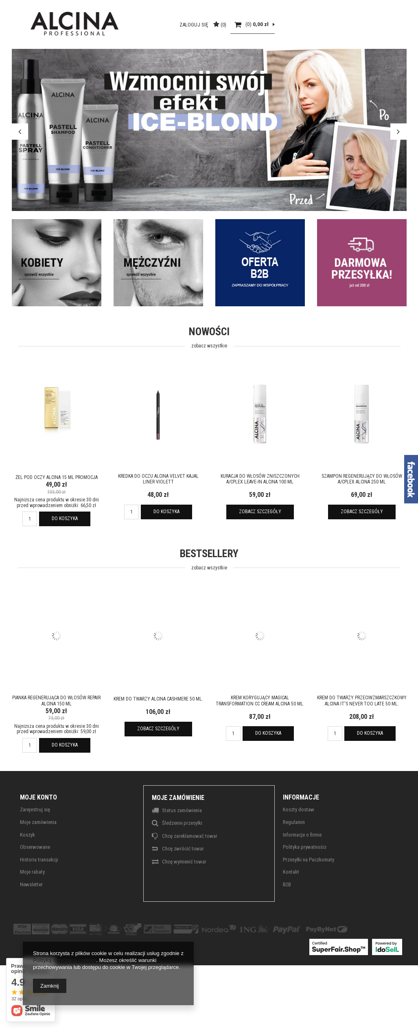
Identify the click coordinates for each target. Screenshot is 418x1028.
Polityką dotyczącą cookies (64, 960)
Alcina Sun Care (241, 69)
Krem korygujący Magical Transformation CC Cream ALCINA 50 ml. (260, 729)
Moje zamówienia (38, 851)
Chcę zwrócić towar (183, 877)
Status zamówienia (182, 839)
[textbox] (65, 37)
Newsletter (31, 913)
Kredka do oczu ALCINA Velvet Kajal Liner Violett (158, 507)
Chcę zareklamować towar (189, 864)
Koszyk (27, 863)
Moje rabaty (32, 901)
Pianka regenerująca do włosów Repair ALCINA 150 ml (56, 729)
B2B (87, 6)
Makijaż (196, 69)
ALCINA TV (24, 6)
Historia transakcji (39, 888)
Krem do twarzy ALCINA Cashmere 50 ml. (158, 728)
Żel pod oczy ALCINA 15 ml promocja (56, 506)
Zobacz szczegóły (260, 540)
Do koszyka (65, 547)
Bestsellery (209, 589)
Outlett (332, 69)
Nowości (209, 367)
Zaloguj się (326, 38)
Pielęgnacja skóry (146, 69)
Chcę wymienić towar (184, 890)
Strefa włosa (88, 69)
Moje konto (38, 826)
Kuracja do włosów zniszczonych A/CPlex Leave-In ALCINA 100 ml (260, 507)
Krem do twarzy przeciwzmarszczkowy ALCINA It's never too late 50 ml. (362, 729)
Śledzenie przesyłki (182, 852)
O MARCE (59, 6)
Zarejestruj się (35, 838)
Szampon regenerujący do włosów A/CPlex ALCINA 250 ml (362, 507)
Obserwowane (35, 876)
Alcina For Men (292, 69)
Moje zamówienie (178, 826)
